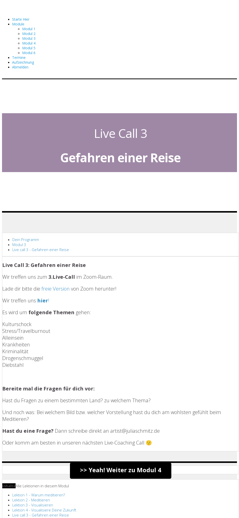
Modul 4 (28, 43)
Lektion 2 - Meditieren (31, 499)
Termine (19, 57)
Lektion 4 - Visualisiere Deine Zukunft (44, 509)
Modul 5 (28, 48)
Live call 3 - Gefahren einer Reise (40, 249)
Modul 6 (28, 52)
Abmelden (20, 67)
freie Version (56, 288)
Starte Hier (20, 19)
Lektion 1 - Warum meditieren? (38, 494)
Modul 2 (28, 33)
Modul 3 (28, 38)
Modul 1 (28, 28)
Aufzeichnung (23, 62)
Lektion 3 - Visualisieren (32, 504)
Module (18, 24)
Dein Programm (25, 239)
